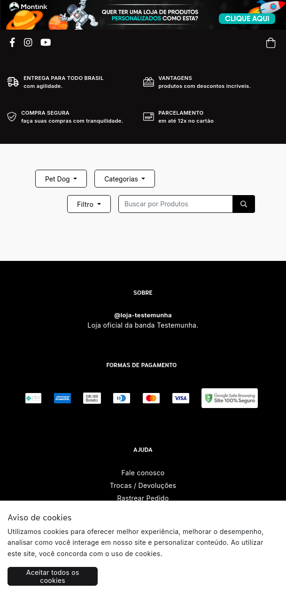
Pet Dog (58, 179)
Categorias (122, 179)
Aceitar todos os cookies (52, 576)
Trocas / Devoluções (143, 485)
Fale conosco (143, 473)
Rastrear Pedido (143, 498)
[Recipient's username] (175, 204)
